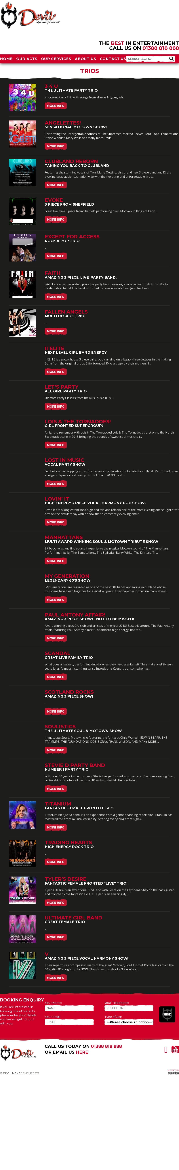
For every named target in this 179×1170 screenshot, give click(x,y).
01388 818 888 (160, 48)
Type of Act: (113, 1017)
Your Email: (53, 1017)
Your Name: (53, 1003)
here (82, 1052)
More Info (55, 106)
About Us (85, 59)
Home (6, 59)
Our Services (56, 59)
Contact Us (113, 59)
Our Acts (26, 59)
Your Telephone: (116, 1003)
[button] (171, 58)
